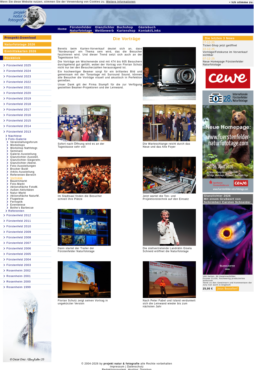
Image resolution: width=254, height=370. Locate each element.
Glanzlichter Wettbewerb (105, 28)
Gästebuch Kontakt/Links (150, 28)
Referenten (16, 210)
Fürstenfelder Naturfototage (81, 28)
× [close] (230, 2)
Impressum (117, 366)
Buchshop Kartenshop (127, 28)
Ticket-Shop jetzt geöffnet (220, 45)
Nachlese (15, 135)
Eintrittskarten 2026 (20, 51)
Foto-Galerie (17, 139)
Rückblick (12, 58)
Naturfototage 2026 (19, 44)
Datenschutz (135, 366)
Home (63, 29)
